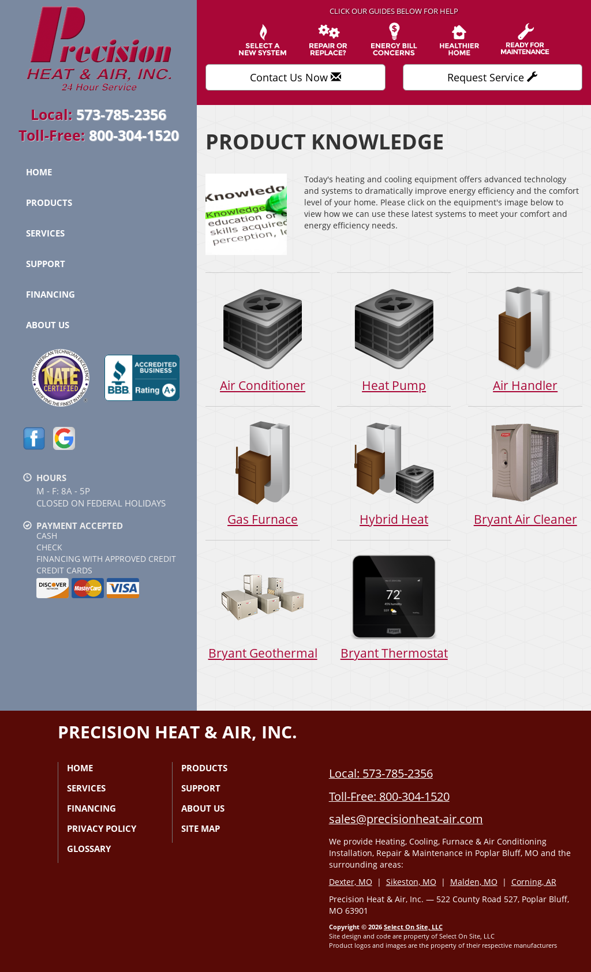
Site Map (200, 828)
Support (45, 263)
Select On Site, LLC (413, 926)
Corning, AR (533, 881)
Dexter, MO (350, 881)
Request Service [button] (492, 77)
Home (39, 172)
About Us (47, 325)
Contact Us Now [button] (295, 77)
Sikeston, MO (411, 881)
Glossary (89, 848)
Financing (50, 294)
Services (45, 233)
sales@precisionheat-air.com (406, 819)
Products (49, 202)
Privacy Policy (101, 828)
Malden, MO (474, 881)
